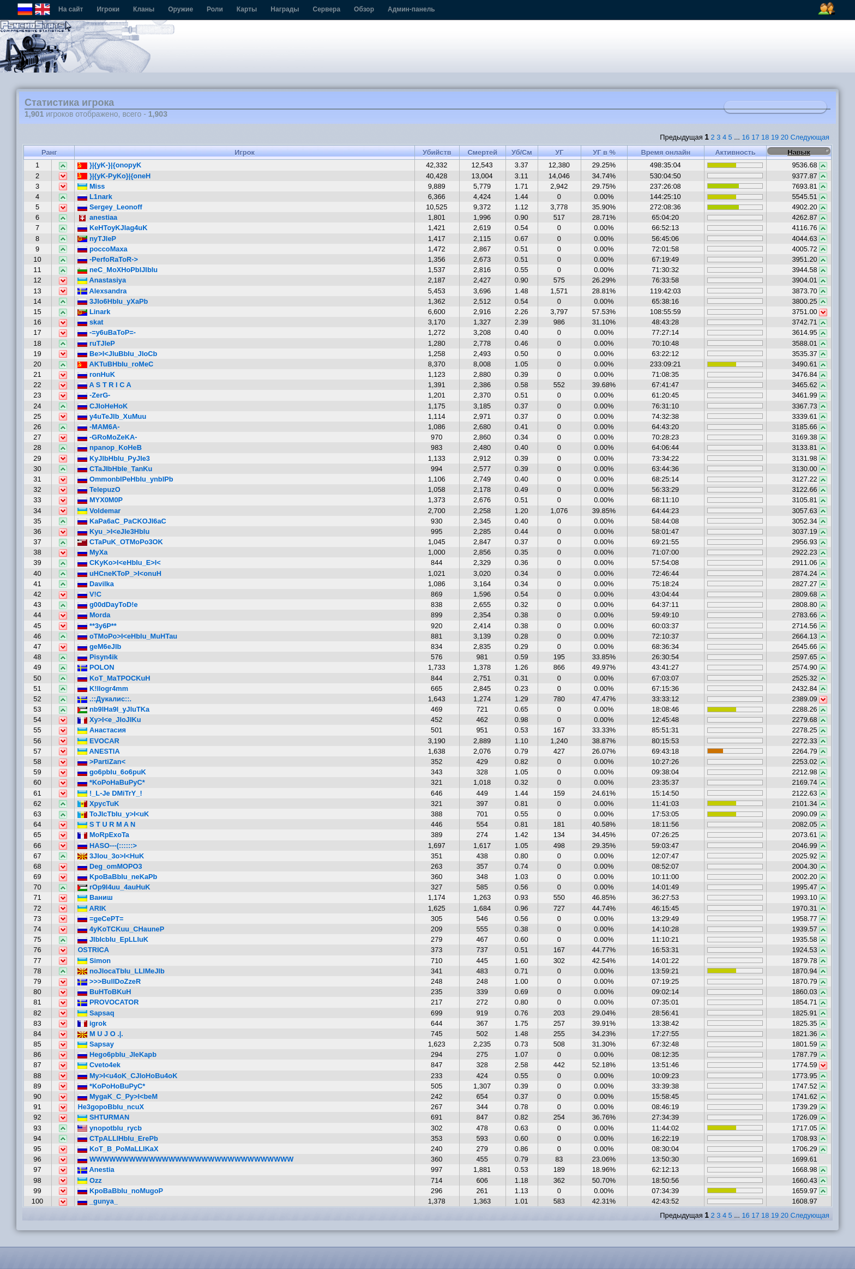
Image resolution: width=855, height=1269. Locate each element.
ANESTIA (98, 751)
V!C (89, 594)
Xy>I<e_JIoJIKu (109, 719)
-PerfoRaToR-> (107, 259)
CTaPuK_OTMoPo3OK (119, 542)
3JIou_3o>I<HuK (110, 856)
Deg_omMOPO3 (109, 866)
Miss (91, 186)
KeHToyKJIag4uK (112, 228)
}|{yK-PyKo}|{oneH (113, 176)
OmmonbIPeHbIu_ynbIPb (125, 479)
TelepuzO (98, 489)
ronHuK (96, 374)
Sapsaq (95, 1013)
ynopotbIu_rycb (109, 1128)
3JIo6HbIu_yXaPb (112, 301)
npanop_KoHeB (109, 447)
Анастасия (101, 730)
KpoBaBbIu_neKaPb (117, 877)
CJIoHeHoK (102, 406)
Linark (93, 312)
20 (784, 137)
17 (755, 137)
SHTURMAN (103, 1117)
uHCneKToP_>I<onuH (119, 573)
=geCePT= (100, 919)
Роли (215, 9)
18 (765, 137)
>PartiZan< (101, 761)
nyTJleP (96, 238)
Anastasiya (101, 280)
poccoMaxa (102, 249)
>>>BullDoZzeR (109, 981)
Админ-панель (411, 9)
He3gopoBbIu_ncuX (110, 1107)
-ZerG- (93, 395)
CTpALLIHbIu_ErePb (117, 1138)
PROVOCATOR (108, 1002)
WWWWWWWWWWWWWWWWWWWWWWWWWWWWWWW (185, 1159)
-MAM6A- (98, 427)
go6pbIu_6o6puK (111, 772)
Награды (284, 9)
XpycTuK (98, 803)
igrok (91, 1023)
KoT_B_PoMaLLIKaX (117, 1149)
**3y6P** (96, 626)
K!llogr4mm (102, 688)
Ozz (89, 1180)
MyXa (92, 552)
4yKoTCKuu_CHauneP (120, 929)
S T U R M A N (106, 824)
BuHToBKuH (104, 992)
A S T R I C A (104, 385)
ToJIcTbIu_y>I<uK (113, 814)
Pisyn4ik (97, 657)
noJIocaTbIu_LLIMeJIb (121, 971)
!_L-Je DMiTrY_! (109, 793)
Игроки (108, 9)
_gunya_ (97, 1201)
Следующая (809, 137)
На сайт (70, 9)
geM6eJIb (99, 646)
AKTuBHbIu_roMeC (115, 364)
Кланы (143, 9)
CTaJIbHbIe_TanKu (114, 469)
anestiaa (97, 217)
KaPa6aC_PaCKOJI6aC (121, 521)
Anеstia (95, 1169)
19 (775, 137)
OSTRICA (93, 950)
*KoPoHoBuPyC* (111, 1086)
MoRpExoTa (103, 835)
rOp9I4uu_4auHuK (113, 887)
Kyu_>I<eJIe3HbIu (113, 531)
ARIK (91, 908)
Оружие (180, 9)
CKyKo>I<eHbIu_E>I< (118, 562)
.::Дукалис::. (104, 699)
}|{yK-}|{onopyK (109, 165)
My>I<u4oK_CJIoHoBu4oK (127, 1076)
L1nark (94, 197)
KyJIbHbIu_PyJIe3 (113, 458)
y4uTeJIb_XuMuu (111, 416)
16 (745, 137)
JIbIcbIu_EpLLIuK (112, 939)
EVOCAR (98, 741)
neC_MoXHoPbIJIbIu (117, 270)
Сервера (327, 9)
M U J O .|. (100, 1034)
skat (90, 322)
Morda (93, 615)
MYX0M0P (100, 500)
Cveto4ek (98, 1065)
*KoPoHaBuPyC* (110, 782)
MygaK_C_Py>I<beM (117, 1096)
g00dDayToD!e (107, 604)
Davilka (95, 584)
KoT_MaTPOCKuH (113, 678)
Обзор (364, 9)
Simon (94, 961)
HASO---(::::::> (107, 845)
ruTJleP (96, 343)
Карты (247, 9)
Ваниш (94, 897)
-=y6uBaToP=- (106, 332)
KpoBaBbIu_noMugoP (120, 1191)
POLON (95, 667)
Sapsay (95, 1044)
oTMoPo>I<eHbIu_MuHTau (127, 636)
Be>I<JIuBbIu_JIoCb (117, 354)
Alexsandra (102, 291)
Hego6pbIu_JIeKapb (116, 1054)
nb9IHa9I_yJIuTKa (113, 709)
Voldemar (99, 511)
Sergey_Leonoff (109, 207)
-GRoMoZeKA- (107, 437)
